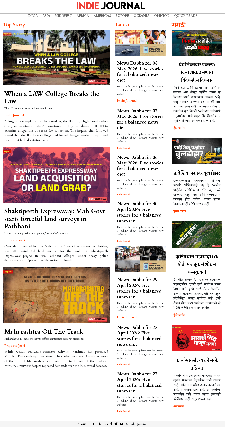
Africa (83, 16)
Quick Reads (185, 16)
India (33, 16)
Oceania (141, 16)
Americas (102, 16)
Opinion (161, 16)
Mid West (63, 16)
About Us (84, 424)
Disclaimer (100, 424)
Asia (46, 16)
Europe (122, 16)
